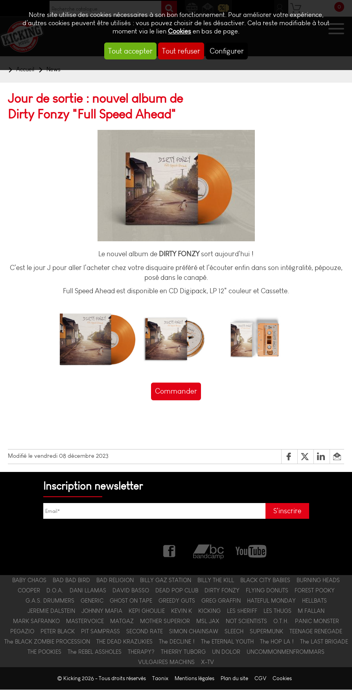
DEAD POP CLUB (176, 590)
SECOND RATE (144, 631)
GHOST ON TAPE (131, 601)
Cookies (179, 31)
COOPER (29, 590)
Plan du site (234, 678)
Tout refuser (181, 50)
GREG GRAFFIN (221, 601)
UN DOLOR (226, 652)
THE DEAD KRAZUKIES (124, 642)
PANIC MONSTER (317, 621)
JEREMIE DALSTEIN (51, 611)
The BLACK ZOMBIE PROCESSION (47, 642)
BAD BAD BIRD (71, 580)
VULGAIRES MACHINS (166, 662)
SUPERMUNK (266, 631)
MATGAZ (122, 621)
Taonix (160, 678)
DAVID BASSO (130, 590)
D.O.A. (54, 590)
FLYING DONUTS (267, 590)
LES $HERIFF (242, 611)
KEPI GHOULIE (147, 611)
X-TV (207, 662)
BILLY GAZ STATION (165, 580)
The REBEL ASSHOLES (95, 652)
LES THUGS (277, 611)
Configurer (227, 50)
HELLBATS (314, 601)
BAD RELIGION (115, 580)
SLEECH (234, 631)
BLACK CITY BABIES (265, 580)
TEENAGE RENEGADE (315, 631)
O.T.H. (281, 621)
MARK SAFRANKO (36, 621)
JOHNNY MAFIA (101, 611)
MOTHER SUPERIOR (165, 621)
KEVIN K (181, 611)
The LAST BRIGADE (324, 642)
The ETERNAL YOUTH (227, 642)
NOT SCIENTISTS (246, 621)
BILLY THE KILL (215, 580)
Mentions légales (194, 678)
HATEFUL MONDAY (271, 601)
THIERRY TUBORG (183, 652)
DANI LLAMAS (88, 590)
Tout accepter (130, 50)
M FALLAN (311, 611)
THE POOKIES (44, 652)
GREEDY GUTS (176, 601)
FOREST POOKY (315, 590)
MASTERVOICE (85, 621)
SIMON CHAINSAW (193, 631)
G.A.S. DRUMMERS (50, 601)
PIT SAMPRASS (100, 631)
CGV (260, 678)
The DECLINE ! (177, 642)
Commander (176, 391)
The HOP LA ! (277, 642)
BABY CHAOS (29, 580)
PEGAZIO (22, 631)
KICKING (209, 611)
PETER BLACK (58, 631)
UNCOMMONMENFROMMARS (285, 652)
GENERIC (92, 601)
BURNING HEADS (318, 580)
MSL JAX (207, 621)
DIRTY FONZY (222, 590)
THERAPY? (141, 652)
